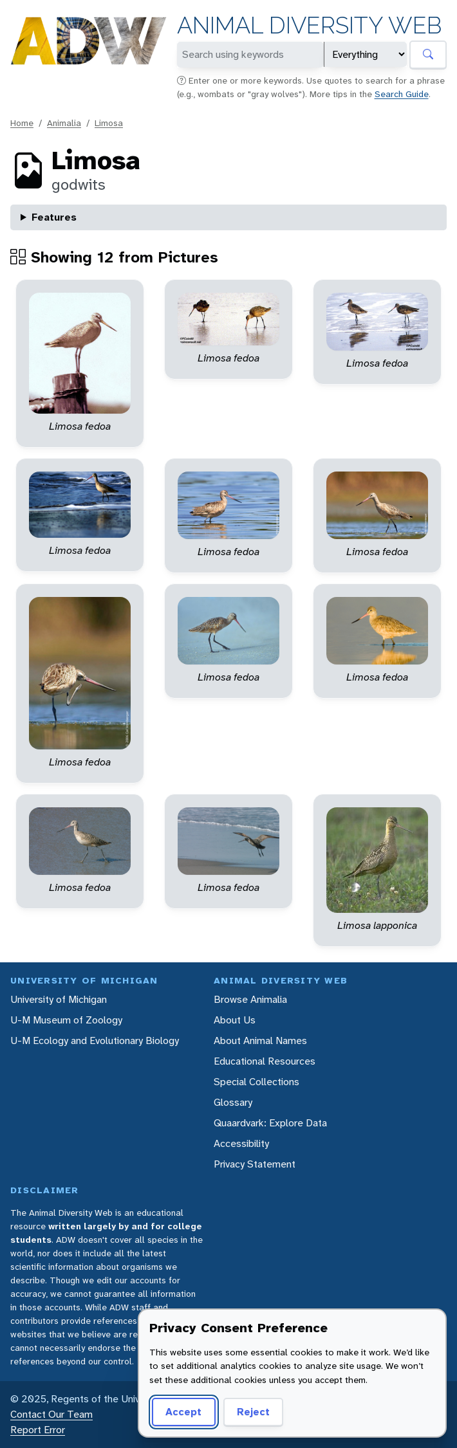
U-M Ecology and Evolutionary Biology (94, 1040)
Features (54, 217)
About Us (235, 1020)
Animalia (64, 123)
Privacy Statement (254, 1164)
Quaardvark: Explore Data (270, 1123)
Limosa (109, 123)
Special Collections (256, 1081)
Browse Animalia (250, 999)
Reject (253, 1411)
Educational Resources (264, 1061)
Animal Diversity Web (309, 25)
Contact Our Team (51, 1414)
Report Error (37, 1429)
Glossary (233, 1102)
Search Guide (402, 94)
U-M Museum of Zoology (66, 1020)
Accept (183, 1411)
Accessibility (241, 1143)
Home (21, 123)
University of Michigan (58, 999)
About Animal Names (260, 1040)
